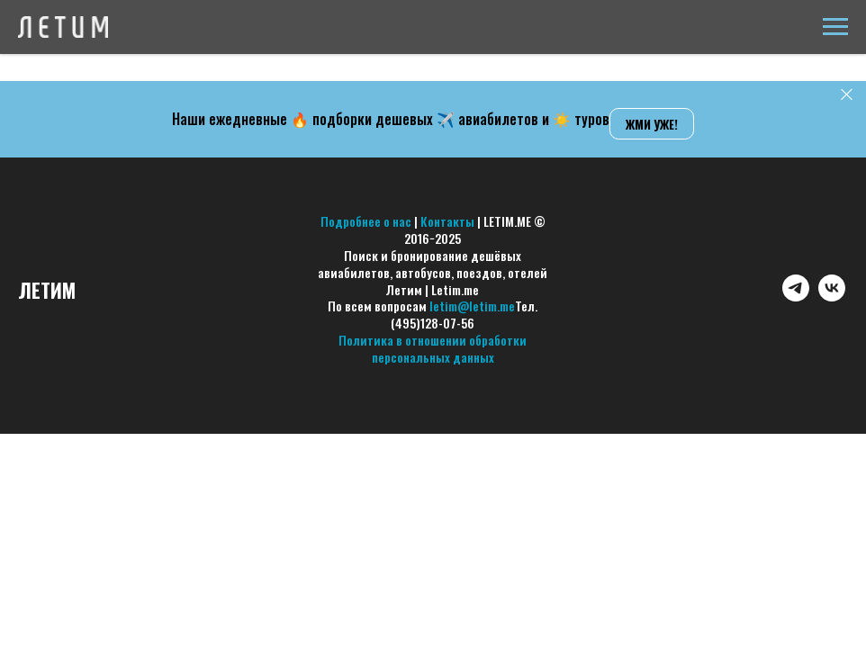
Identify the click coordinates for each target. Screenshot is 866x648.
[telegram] (795, 296)
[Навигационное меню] (835, 27)
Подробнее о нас (365, 221)
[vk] (831, 296)
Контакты (447, 221)
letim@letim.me (472, 305)
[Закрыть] (846, 95)
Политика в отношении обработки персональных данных (432, 348)
